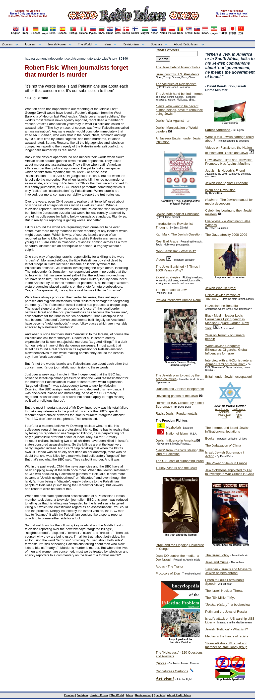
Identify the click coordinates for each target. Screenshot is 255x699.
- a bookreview (227, 604)
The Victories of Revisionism (176, 84)
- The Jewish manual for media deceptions (229, 201)
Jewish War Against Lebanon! (226, 183)
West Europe (222, 409)
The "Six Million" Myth (221, 597)
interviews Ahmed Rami (178, 300)
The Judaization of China (223, 445)
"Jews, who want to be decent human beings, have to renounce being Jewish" (179, 110)
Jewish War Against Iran (173, 120)
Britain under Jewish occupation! (228, 376)
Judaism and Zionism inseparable (180, 389)
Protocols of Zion (168, 573)
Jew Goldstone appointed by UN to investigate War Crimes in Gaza (229, 472)
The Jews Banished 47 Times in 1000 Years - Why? (178, 268)
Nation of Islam (177, 433)
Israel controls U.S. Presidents (177, 74)
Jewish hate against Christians (177, 214)
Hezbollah (173, 427)
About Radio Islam (186, 44)
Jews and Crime (216, 562)
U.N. (224, 417)
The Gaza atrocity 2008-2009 (226, 234)
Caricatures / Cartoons (172, 671)
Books (209, 438)
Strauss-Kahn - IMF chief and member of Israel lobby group (226, 645)
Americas (224, 412)
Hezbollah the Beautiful (222, 306)
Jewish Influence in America (175, 440)
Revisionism (131, 44)
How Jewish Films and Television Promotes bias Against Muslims (229, 161)
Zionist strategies (168, 277)
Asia (238, 412)
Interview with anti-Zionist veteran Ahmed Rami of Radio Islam (229, 362)
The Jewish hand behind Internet (179, 94)
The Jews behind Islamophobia (178, 67)
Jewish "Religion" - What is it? (226, 629)
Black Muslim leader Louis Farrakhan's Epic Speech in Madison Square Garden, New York (227, 322)
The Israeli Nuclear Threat (224, 590)
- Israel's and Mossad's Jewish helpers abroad (228, 571)
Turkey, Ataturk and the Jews (176, 468)
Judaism (30, 44)
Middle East (224, 414)
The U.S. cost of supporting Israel (180, 461)
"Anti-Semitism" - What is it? (176, 251)
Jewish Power (57, 44)
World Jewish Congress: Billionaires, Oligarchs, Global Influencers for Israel (226, 349)
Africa (239, 414)
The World (85, 44)
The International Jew (171, 290)
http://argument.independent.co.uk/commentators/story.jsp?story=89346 (76, 58)
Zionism (7, 44)
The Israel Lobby (217, 555)
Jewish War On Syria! (220, 288)
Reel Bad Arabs (167, 241)
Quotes (161, 663)
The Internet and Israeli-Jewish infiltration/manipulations (227, 429)
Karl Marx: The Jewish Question (178, 234)
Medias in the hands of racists (226, 636)
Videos (161, 259)
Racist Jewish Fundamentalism (178, 413)
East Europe (239, 409)
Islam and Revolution (220, 190)
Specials (156, 44)
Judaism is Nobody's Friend (225, 170)
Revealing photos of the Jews (177, 396)
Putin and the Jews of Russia (226, 611)
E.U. (239, 417)
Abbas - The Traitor (169, 566)
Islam (107, 44)
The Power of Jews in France (226, 463)
